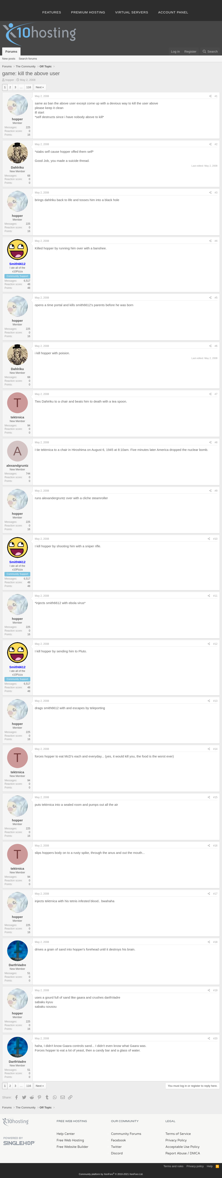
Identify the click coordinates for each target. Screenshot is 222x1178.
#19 (215, 990)
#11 (215, 595)
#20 (215, 1038)
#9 (216, 490)
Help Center (66, 1134)
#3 (216, 192)
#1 (216, 96)
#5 (216, 297)
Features (51, 12)
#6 (216, 346)
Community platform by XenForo (111, 1174)
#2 (216, 144)
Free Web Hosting (70, 1140)
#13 (215, 700)
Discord (117, 1153)
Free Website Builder (72, 1147)
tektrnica (17, 417)
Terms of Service (178, 1134)
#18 (215, 942)
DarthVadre (17, 965)
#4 (216, 240)
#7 (216, 394)
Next (39, 87)
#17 (215, 893)
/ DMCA (193, 1153)
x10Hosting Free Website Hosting (15, 1122)
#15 (215, 797)
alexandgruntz (17, 465)
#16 (215, 845)
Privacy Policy (176, 1140)
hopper (9, 79)
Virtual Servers (131, 12)
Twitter (116, 1147)
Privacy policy (195, 1166)
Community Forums (126, 1134)
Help (210, 1166)
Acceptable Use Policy (182, 1147)
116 (28, 87)
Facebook (118, 1140)
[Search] (210, 51)
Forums (11, 51)
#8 (216, 442)
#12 (215, 643)
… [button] (21, 87)
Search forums (28, 58)
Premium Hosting (88, 12)
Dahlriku (17, 167)
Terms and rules (173, 1166)
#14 (215, 749)
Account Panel (173, 12)
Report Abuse (176, 1153)
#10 (215, 538)
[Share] (210, 96)
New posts (8, 58)
